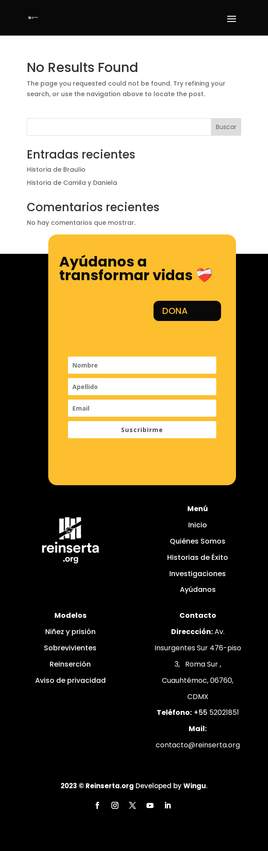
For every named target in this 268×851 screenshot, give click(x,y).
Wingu (194, 785)
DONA (175, 311)
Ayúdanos (198, 589)
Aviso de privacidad (70, 680)
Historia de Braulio (56, 169)
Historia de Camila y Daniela (72, 182)
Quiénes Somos (197, 541)
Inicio (197, 525)
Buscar (226, 127)
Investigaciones (197, 574)
